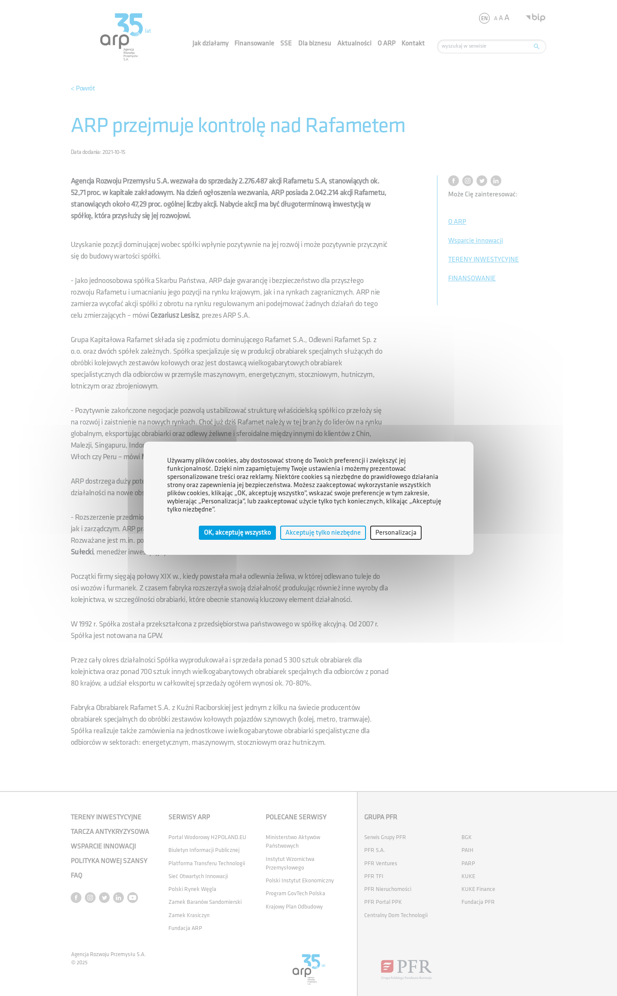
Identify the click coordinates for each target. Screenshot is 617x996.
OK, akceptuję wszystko (237, 532)
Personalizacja (395, 532)
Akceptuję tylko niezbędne (323, 532)
